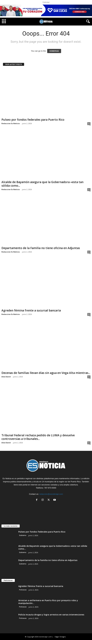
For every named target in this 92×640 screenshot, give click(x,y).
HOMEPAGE (54, 51)
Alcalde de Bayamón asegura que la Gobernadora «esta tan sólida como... (42, 184)
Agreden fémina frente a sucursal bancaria (31, 310)
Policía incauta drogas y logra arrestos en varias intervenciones (51, 614)
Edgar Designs (60, 637)
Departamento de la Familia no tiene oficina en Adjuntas (40, 248)
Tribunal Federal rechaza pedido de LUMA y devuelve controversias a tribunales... (38, 437)
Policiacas (23, 590)
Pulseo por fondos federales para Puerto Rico (32, 120)
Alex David (6, 377)
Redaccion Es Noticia (10, 123)
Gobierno (22, 535)
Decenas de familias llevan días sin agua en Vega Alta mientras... (45, 373)
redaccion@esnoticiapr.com (51, 494)
